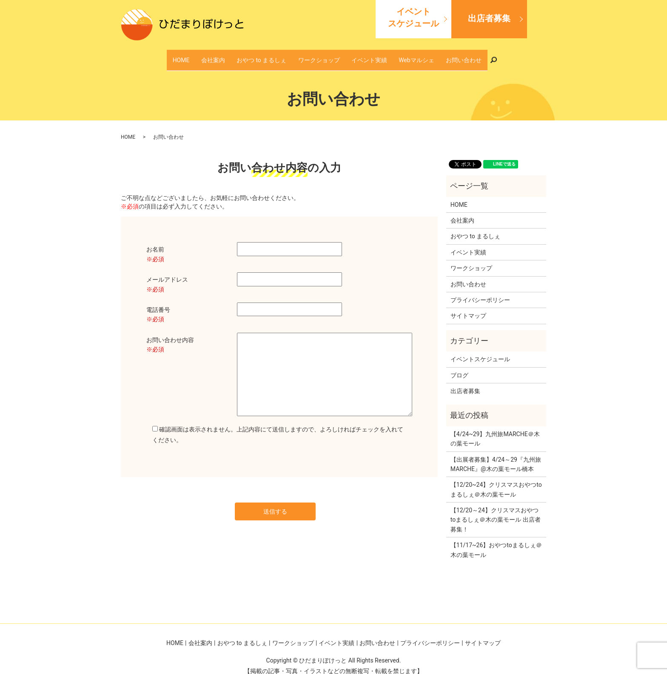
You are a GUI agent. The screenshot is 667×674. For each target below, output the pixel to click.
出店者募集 (489, 18)
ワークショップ (319, 55)
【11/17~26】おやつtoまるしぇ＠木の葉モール (496, 541)
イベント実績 (359, 55)
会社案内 (234, 55)
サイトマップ (468, 307)
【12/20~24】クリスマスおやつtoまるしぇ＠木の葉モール (496, 481)
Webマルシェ (397, 55)
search (465, 55)
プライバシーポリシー (480, 291)
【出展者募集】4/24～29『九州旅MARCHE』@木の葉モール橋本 (495, 455)
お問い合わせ (434, 55)
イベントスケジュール (413, 17)
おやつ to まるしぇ (272, 55)
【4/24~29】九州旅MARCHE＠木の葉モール (495, 430)
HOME (211, 55)
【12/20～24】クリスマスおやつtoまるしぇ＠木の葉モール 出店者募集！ (495, 511)
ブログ (459, 366)
